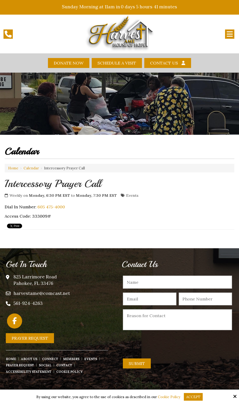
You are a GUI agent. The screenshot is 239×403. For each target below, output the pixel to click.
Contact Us (164, 63)
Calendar (31, 168)
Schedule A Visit (117, 63)
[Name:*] (177, 282)
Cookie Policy (169, 397)
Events (132, 195)
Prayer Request (30, 338)
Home (13, 168)
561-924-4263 (28, 303)
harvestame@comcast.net (41, 293)
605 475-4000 (51, 207)
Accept (193, 397)
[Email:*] (149, 299)
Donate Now (69, 63)
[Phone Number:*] (205, 299)
